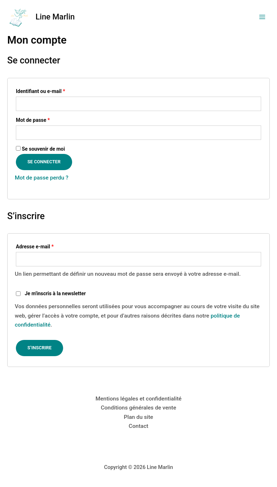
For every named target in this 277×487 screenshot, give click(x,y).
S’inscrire (39, 347)
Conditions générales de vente (138, 407)
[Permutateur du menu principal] (262, 17)
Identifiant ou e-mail (52, 90)
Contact (138, 426)
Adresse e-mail (47, 245)
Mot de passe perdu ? (42, 177)
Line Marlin (55, 16)
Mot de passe (45, 119)
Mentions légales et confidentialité (139, 398)
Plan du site (138, 417)
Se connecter (44, 161)
